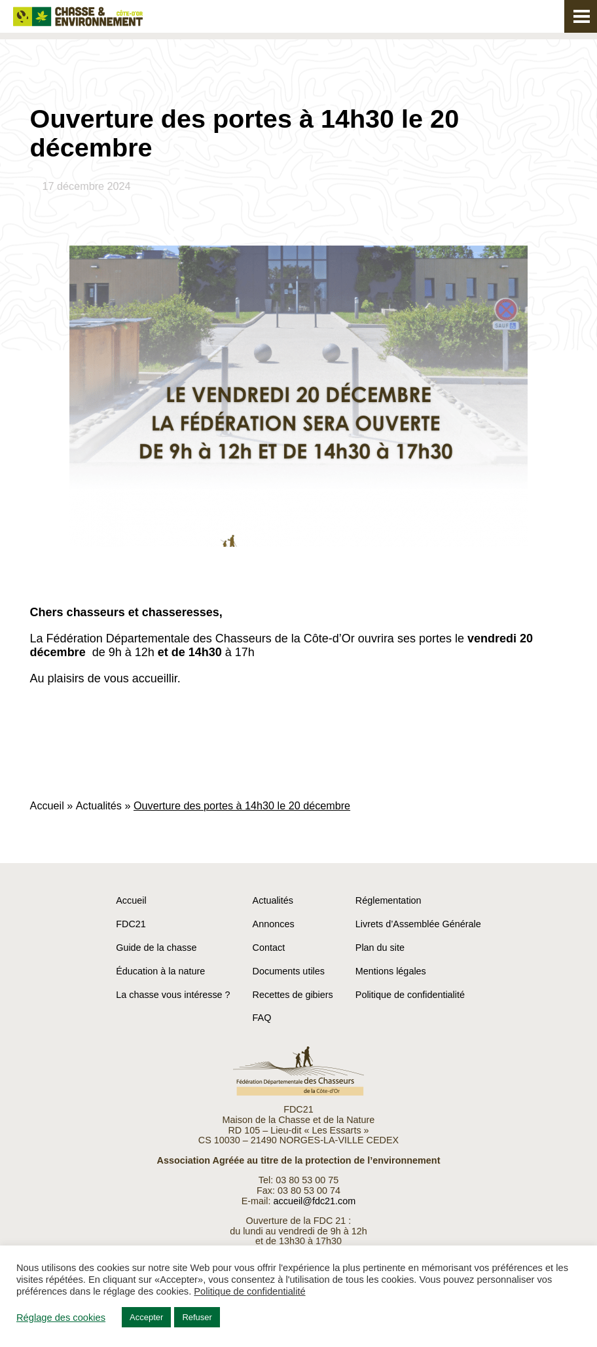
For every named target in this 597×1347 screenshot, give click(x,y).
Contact (269, 947)
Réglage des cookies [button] (60, 1317)
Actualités (99, 805)
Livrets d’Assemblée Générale (418, 924)
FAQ (262, 1017)
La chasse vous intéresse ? (173, 994)
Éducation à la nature (160, 971)
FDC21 (131, 924)
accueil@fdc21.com (314, 1201)
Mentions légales (390, 971)
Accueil (47, 805)
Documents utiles (289, 971)
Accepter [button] (146, 1317)
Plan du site (380, 947)
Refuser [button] (197, 1317)
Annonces (274, 924)
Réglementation (388, 900)
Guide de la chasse (156, 947)
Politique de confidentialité (410, 994)
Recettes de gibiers (293, 994)
